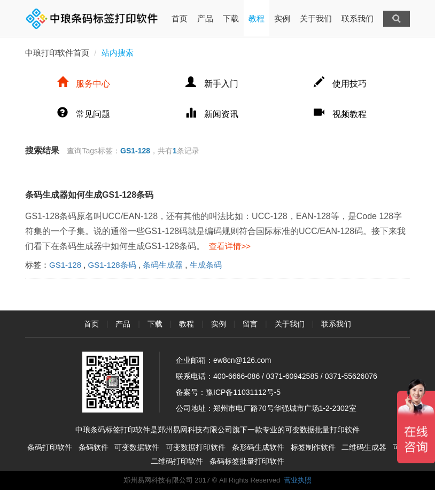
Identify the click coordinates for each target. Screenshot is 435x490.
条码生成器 (163, 264)
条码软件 (93, 447)
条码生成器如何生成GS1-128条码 (89, 194)
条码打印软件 (49, 447)
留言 (250, 324)
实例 (282, 18)
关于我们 (316, 18)
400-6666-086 (236, 376)
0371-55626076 (351, 376)
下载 (231, 18)
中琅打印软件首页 (57, 52)
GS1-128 (65, 264)
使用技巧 (340, 83)
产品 (205, 18)
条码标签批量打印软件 (246, 461)
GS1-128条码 (112, 264)
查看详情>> (228, 246)
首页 (180, 11)
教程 (256, 18)
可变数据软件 (136, 447)
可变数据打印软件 (196, 447)
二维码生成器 (363, 447)
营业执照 (298, 480)
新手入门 (211, 83)
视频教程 (340, 114)
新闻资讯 (211, 114)
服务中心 (83, 83)
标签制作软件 (313, 447)
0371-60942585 (292, 376)
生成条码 (206, 264)
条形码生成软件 (258, 447)
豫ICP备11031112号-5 (243, 392)
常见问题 (83, 114)
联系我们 (357, 18)
